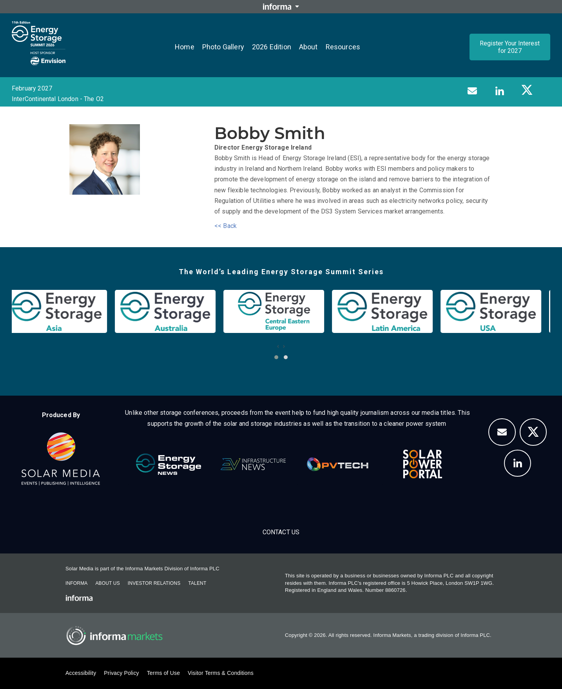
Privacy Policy (121, 673)
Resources (343, 47)
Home (184, 47)
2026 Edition (271, 47)
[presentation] (278, 346)
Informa (76, 583)
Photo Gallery (223, 47)
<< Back (225, 226)
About (308, 47)
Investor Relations (154, 583)
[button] (276, 357)
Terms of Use (163, 673)
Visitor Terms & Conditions (221, 673)
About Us (107, 583)
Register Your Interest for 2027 (510, 47)
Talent (197, 583)
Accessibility (80, 673)
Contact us (281, 532)
